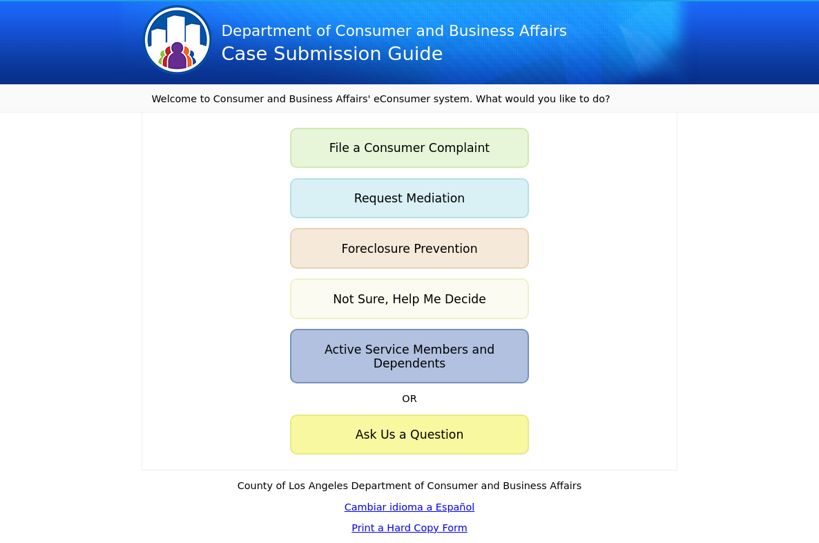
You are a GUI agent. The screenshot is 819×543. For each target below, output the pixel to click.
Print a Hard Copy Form (409, 527)
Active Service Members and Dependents (409, 356)
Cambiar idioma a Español (410, 507)
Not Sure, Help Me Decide (409, 299)
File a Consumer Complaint (409, 148)
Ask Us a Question (410, 434)
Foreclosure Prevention (409, 249)
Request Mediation (409, 198)
